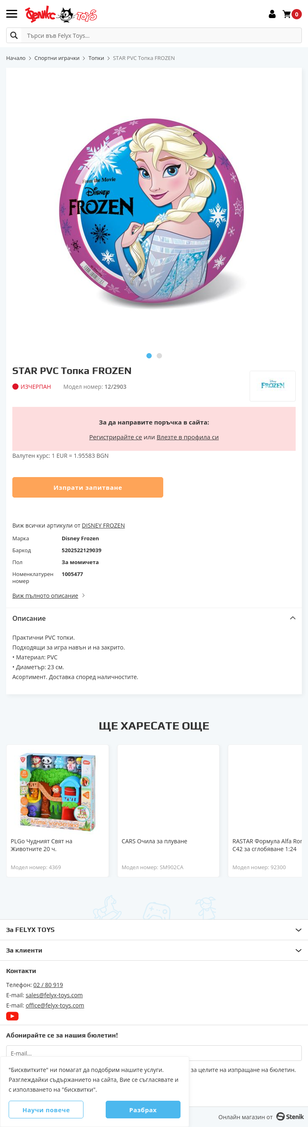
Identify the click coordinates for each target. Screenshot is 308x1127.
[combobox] (154, 35)
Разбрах (139, 1110)
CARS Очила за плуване (155, 841)
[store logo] (60, 14)
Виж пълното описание (45, 595)
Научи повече (50, 1110)
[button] (149, 356)
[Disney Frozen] (273, 380)
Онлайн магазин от (245, 1117)
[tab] (154, 618)
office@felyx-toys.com (54, 1005)
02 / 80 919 (48, 985)
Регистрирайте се (115, 437)
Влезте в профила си (188, 437)
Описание (29, 618)
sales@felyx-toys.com (54, 995)
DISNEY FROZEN (103, 525)
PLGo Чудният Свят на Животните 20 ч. (41, 845)
